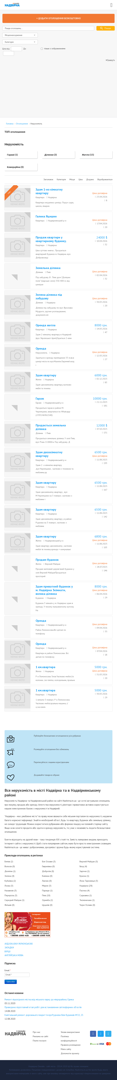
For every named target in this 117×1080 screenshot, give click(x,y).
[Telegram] (108, 1034)
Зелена (9, 876)
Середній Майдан (14, 900)
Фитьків (9, 905)
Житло (38, 379)
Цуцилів (47, 905)
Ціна (81, 179)
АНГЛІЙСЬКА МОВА (14, 955)
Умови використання (70, 1032)
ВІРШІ (8, 951)
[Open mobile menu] (111, 4)
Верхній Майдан (52, 564)
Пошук (108, 28)
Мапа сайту (66, 1049)
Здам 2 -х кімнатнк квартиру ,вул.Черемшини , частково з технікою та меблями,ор (54, 469)
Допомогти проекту (70, 1053)
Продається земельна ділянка (51, 427)
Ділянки (39, 272)
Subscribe (11, 981)
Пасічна (85, 890)
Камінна (47, 876)
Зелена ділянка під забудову (49, 296)
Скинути (111, 60)
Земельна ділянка (48, 268)
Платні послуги (39, 1040)
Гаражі (38, 402)
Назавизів (11, 890)
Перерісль (11, 895)
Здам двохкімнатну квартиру (49, 454)
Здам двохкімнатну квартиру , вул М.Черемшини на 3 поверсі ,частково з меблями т (54, 496)
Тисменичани (87, 900)
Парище (47, 890)
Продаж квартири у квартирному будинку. (51, 239)
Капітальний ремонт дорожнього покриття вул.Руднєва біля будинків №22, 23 (44, 1015)
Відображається (105, 179)
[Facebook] (93, 1034)
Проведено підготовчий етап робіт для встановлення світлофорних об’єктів (43, 1007)
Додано (90, 179)
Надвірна (52, 197)
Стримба (47, 900)
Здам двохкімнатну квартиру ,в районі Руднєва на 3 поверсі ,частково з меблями (53, 523)
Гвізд (83, 866)
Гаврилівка (48, 866)
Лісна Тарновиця (89, 880)
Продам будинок (47, 560)
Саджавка (86, 895)
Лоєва (9, 885)
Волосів (10, 866)
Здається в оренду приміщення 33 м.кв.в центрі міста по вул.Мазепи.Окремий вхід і (55, 361)
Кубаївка (10, 880)
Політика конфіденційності (69, 1038)
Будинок (40, 598)
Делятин (10, 871)
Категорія (61, 179)
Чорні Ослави (87, 905)
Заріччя (85, 871)
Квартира (40, 197)
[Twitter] (101, 1034)
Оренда (41, 348)
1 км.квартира (45, 667)
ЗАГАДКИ (9, 947)
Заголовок (49, 179)
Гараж (40, 398)
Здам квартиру (46, 375)
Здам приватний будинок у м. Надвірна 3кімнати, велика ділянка (54, 590)
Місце (72, 179)
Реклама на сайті (40, 1036)
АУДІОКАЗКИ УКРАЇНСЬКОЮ (19, 943)
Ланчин (47, 880)
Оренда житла (45, 325)
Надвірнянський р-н (57, 220)
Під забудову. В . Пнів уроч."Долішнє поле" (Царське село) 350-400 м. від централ (53, 281)
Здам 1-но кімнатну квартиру (49, 191)
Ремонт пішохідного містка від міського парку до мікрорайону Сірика (39, 999)
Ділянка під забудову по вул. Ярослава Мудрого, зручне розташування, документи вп (54, 311)
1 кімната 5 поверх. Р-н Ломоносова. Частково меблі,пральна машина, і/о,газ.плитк (53, 703)
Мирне (46, 885)
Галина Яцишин (46, 216)
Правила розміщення (70, 1045)
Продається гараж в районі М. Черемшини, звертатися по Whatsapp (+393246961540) (53, 412)
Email (8, 970)
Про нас (36, 1032)
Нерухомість (41, 352)
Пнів (49, 272)
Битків (9, 861)
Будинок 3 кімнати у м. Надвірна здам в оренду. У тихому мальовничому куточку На (55, 607)
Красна (84, 876)
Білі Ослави (49, 861)
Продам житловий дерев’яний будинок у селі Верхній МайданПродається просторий (55, 573)
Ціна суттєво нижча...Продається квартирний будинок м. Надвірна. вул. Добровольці (53, 254)
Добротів (48, 871)
